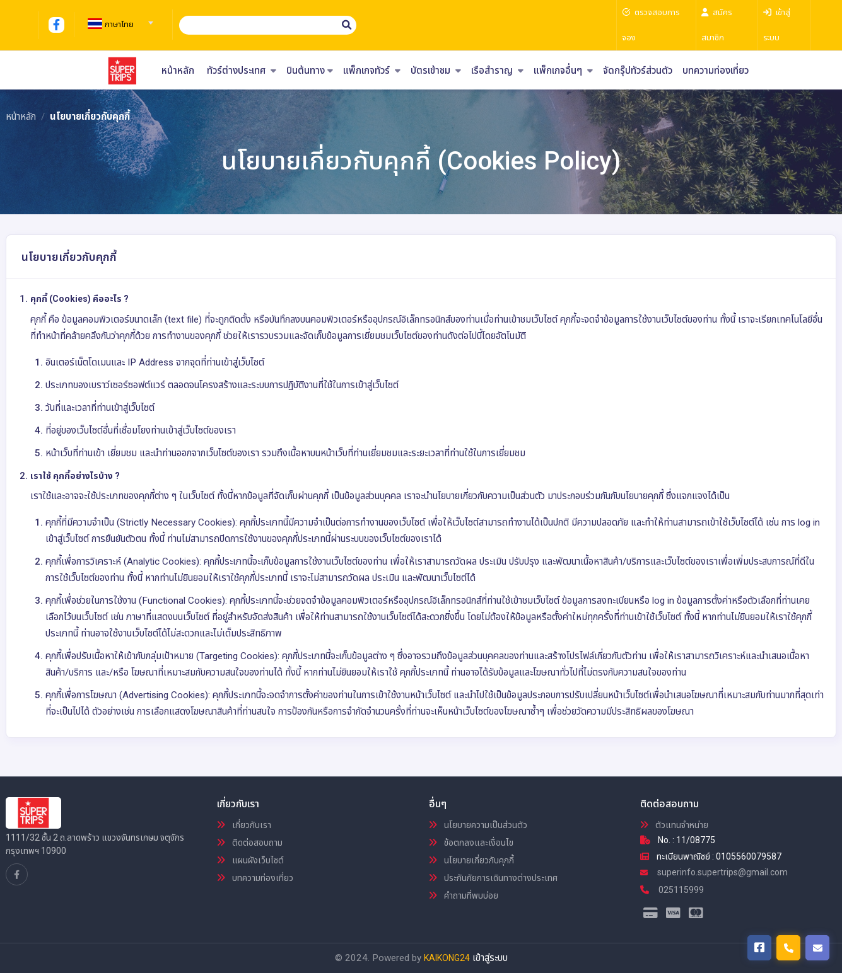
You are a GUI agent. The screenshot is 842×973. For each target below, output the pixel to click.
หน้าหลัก (177, 71)
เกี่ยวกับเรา (244, 825)
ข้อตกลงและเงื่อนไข (471, 843)
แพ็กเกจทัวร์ (372, 71)
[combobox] (118, 19)
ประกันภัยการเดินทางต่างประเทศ (493, 878)
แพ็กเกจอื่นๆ (563, 71)
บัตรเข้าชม (436, 71)
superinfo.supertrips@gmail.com (714, 872)
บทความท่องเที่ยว (715, 71)
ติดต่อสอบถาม (250, 843)
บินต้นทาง (309, 71)
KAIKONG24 (447, 958)
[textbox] (118, 24)
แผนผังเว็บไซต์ (250, 860)
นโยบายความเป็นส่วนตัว (478, 825)
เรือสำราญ (497, 71)
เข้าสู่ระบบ (490, 958)
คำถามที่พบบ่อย (463, 895)
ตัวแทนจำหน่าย (674, 825)
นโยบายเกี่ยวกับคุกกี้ (471, 860)
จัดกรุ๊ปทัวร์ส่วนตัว (637, 71)
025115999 (672, 890)
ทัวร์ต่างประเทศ (241, 71)
